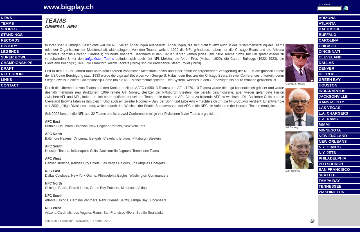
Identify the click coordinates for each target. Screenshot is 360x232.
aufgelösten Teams (99, 59)
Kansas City (331, 102)
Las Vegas (329, 108)
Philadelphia (332, 158)
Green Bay (330, 80)
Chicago (327, 46)
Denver (326, 68)
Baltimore (330, 29)
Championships (17, 63)
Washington (332, 192)
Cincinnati (329, 51)
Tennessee (330, 186)
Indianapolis (332, 91)
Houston (328, 85)
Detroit (327, 74)
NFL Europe (13, 74)
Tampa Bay (329, 181)
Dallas (326, 63)
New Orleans (333, 141)
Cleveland (330, 57)
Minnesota (330, 130)
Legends (10, 51)
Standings (12, 35)
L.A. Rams (328, 119)
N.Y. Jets (327, 153)
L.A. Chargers (333, 113)
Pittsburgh (331, 164)
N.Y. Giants (330, 147)
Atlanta (327, 23)
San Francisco (334, 169)
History (9, 46)
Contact (10, 85)
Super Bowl (13, 57)
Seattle (327, 175)
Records (10, 40)
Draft (7, 68)
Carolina (328, 40)
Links (6, 80)
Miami (324, 124)
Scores (9, 29)
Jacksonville (333, 96)
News (6, 18)
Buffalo (327, 35)
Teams (7, 23)
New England (333, 136)
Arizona (327, 18)
